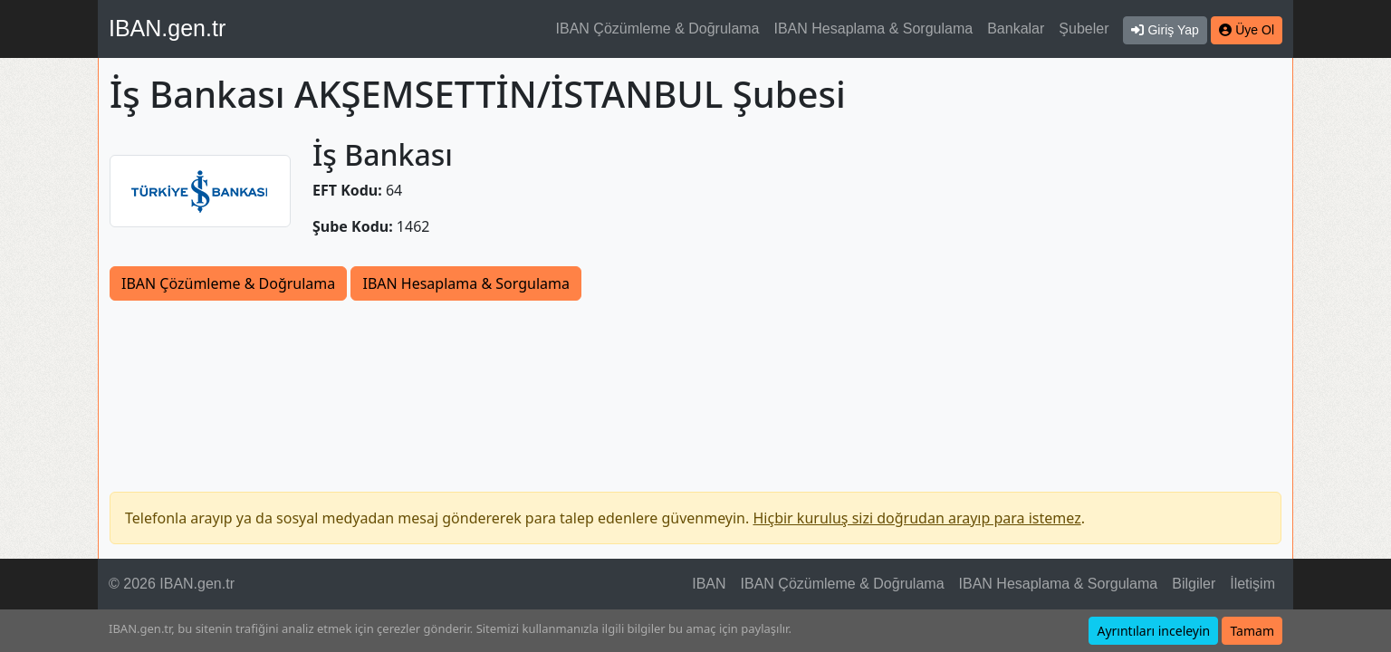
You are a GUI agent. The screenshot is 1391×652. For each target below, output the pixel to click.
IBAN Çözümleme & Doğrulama (658, 28)
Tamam (1252, 630)
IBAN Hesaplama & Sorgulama (874, 28)
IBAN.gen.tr (167, 28)
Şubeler (1083, 28)
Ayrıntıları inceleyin (1153, 630)
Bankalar (1015, 28)
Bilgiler (1193, 583)
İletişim (1252, 583)
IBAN (708, 583)
